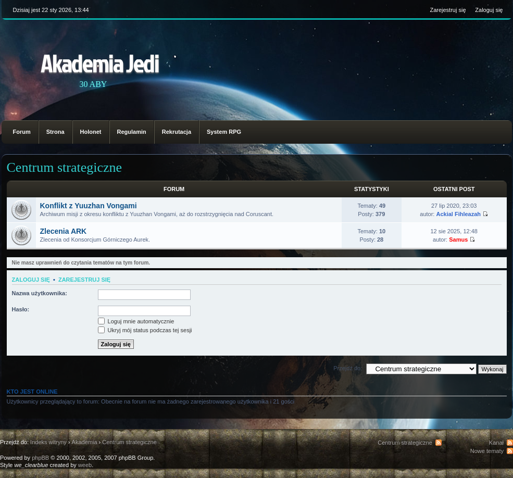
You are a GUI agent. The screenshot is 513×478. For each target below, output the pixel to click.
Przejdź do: (347, 368)
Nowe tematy (487, 451)
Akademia (84, 442)
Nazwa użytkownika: (39, 293)
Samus (458, 239)
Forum (22, 132)
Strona (55, 132)
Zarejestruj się (448, 10)
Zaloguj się (489, 10)
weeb (85, 465)
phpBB (40, 458)
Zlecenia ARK (63, 231)
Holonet (91, 132)
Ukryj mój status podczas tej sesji (145, 330)
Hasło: (21, 309)
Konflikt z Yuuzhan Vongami (88, 206)
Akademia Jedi (100, 62)
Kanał (496, 442)
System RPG (224, 132)
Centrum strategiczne (64, 167)
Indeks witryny (48, 442)
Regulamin (131, 132)
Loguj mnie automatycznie (136, 321)
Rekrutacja (176, 132)
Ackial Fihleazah (458, 214)
